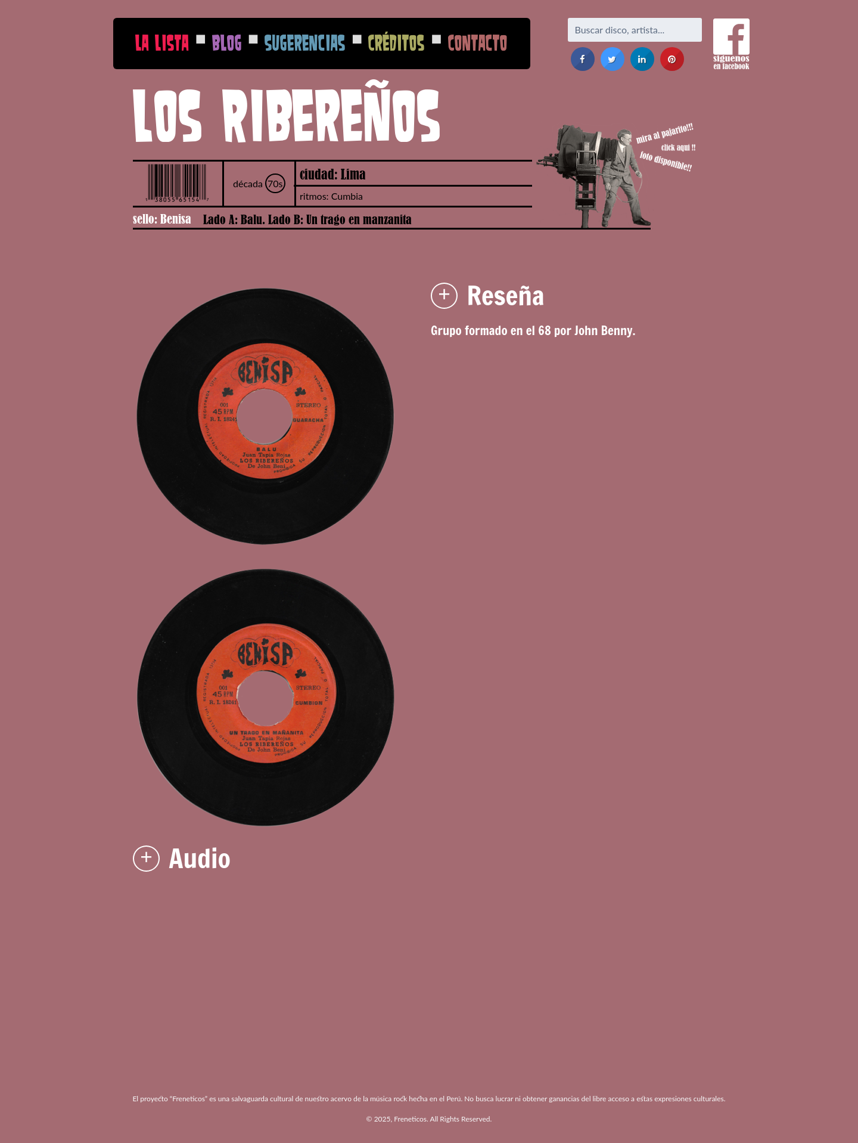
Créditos (396, 42)
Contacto (478, 42)
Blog (227, 42)
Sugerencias (305, 42)
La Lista (162, 42)
